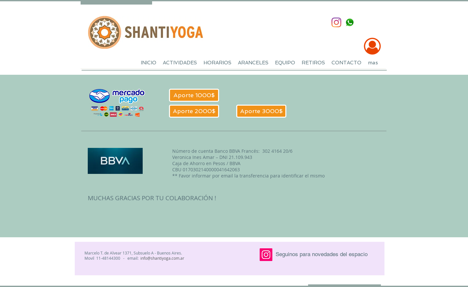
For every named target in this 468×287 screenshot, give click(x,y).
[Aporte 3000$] (261, 111)
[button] (180, 63)
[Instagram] (336, 22)
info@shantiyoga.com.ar (162, 258)
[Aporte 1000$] (194, 95)
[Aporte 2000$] (194, 111)
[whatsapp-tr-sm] (350, 22)
